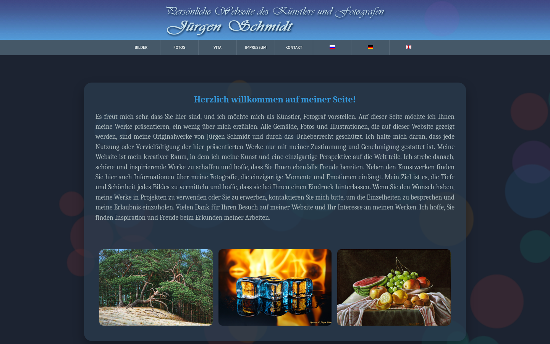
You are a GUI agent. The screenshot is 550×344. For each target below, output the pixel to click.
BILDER (141, 47)
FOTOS (179, 47)
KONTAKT (294, 47)
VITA (218, 47)
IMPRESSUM (255, 47)
